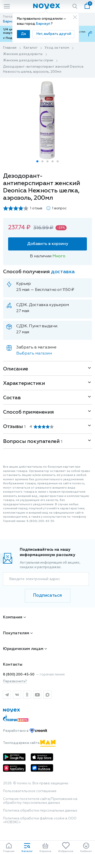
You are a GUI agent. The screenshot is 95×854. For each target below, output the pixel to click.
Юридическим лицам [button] (23, 649)
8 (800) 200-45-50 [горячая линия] (18, 674)
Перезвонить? (15, 681)
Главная (9, 47)
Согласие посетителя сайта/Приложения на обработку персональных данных (40, 801)
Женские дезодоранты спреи (28, 60)
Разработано (25, 731)
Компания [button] (12, 617)
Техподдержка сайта (29, 743)
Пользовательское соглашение (29, 791)
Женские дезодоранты (23, 54)
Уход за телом (57, 47)
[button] (37, 161)
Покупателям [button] (16, 633)
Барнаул (43, 24)
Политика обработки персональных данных (40, 810)
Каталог (30, 47)
